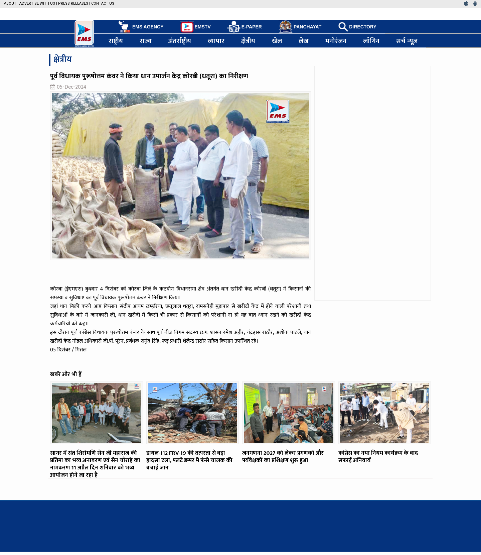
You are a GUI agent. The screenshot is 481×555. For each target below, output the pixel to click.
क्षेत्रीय (248, 40)
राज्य (146, 40)
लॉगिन (371, 40)
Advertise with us (37, 3)
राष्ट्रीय (116, 40)
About (10, 3)
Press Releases (73, 3)
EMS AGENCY (140, 26)
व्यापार (216, 40)
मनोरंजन (335, 40)
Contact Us (102, 3)
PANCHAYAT (300, 26)
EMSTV (195, 27)
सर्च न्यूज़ (407, 40)
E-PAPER (244, 27)
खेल (277, 40)
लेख (304, 40)
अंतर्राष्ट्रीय (179, 40)
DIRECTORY (357, 27)
